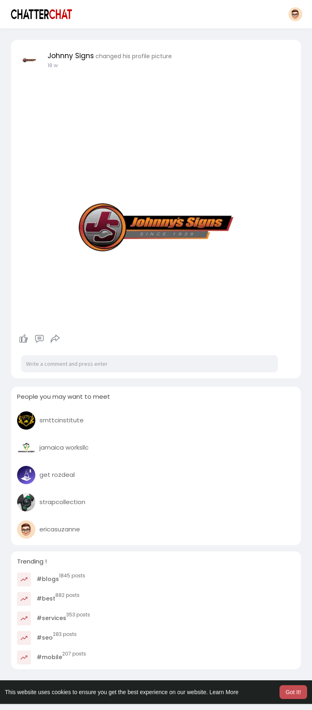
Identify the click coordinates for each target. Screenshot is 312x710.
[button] (295, 14)
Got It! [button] (293, 692)
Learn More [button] (224, 692)
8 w (52, 65)
